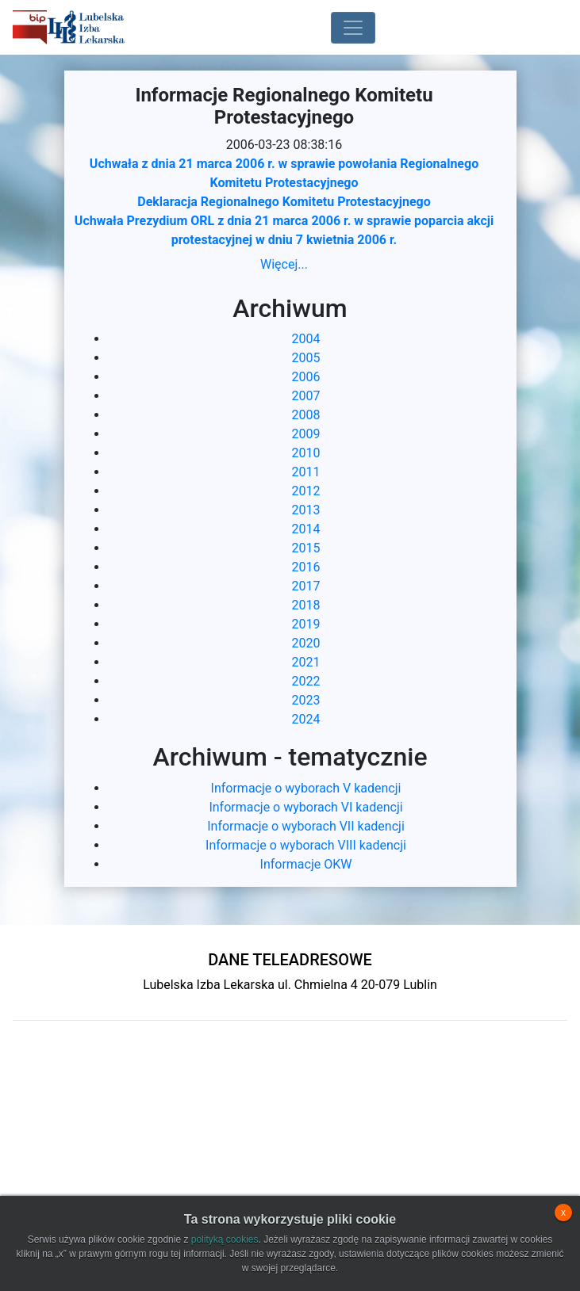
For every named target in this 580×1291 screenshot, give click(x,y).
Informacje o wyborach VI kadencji (305, 807)
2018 (306, 605)
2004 (306, 338)
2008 (306, 414)
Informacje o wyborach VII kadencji (306, 826)
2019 (306, 624)
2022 (306, 681)
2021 (306, 662)
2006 (306, 376)
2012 (306, 490)
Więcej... (284, 264)
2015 (306, 548)
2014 (306, 529)
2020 (306, 643)
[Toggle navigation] (353, 28)
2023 (306, 700)
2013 (306, 510)
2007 (306, 395)
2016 (306, 567)
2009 (306, 433)
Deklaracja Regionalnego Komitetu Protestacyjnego (283, 201)
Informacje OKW (306, 864)
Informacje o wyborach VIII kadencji (305, 845)
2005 (306, 357)
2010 (306, 452)
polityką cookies (225, 1239)
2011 (306, 471)
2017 (306, 586)
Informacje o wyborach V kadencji (306, 788)
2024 (306, 719)
